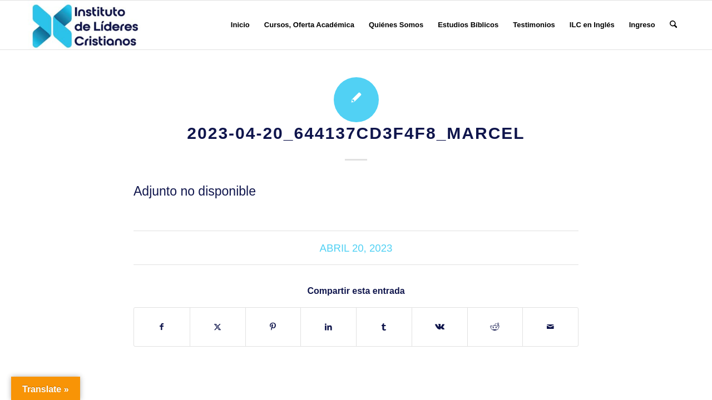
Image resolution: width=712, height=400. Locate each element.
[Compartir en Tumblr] (384, 327)
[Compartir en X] (217, 327)
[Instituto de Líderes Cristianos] (85, 25)
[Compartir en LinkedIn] (328, 327)
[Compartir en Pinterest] (273, 327)
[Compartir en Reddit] (495, 327)
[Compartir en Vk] (439, 327)
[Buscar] (673, 25)
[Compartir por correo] (550, 327)
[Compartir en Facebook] (162, 327)
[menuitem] (240, 25)
